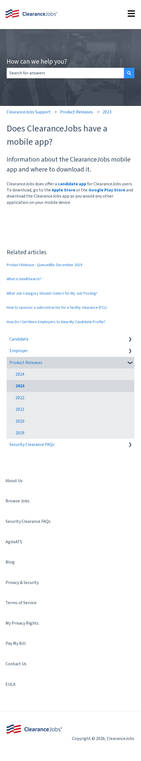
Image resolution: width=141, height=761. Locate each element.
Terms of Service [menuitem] (21, 603)
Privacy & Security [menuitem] (22, 583)
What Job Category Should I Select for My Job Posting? (52, 293)
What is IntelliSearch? (24, 279)
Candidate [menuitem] (18, 339)
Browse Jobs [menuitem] (18, 501)
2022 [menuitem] (19, 398)
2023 (107, 112)
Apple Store (63, 190)
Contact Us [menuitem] (16, 664)
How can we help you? (37, 61)
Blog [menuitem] (10, 562)
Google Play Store (106, 190)
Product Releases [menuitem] (25, 363)
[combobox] (65, 73)
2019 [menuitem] (19, 433)
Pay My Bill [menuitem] (16, 643)
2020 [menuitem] (19, 421)
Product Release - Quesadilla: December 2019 (44, 265)
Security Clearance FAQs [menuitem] (31, 444)
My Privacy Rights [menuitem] (22, 623)
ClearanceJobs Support (29, 112)
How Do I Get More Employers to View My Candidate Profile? (56, 322)
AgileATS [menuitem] (14, 542)
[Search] (129, 73)
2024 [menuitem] (19, 374)
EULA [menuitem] (10, 684)
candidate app (72, 184)
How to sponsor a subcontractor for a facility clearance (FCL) (57, 307)
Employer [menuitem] (18, 351)
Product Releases (76, 112)
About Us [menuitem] (14, 481)
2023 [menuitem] (19, 386)
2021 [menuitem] (19, 409)
